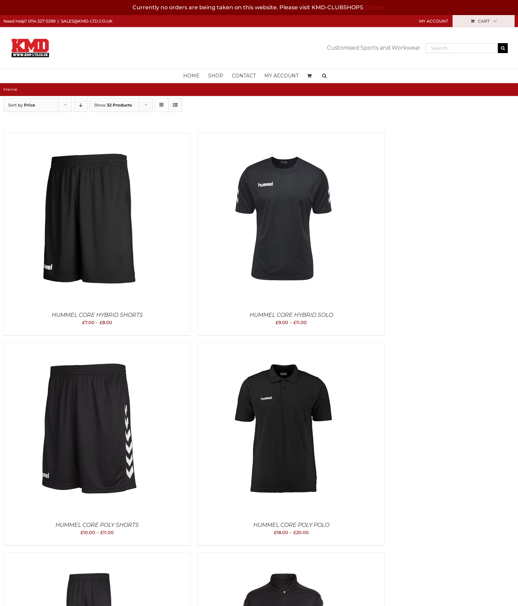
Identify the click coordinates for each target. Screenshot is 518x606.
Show (113, 105)
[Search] (503, 48)
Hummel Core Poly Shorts (97, 525)
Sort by (21, 105)
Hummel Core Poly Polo (291, 525)
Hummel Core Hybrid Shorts (97, 315)
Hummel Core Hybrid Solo (291, 315)
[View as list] (175, 105)
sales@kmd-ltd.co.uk (87, 21)
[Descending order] (80, 105)
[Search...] (462, 48)
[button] (324, 76)
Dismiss (375, 7)
